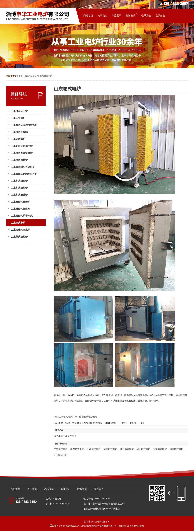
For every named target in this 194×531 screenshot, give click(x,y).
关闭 (124, 423)
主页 (18, 76)
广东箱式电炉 (60, 449)
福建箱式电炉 (176, 449)
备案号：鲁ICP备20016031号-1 (66, 526)
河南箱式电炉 (110, 449)
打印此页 (110, 423)
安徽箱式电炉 (160, 449)
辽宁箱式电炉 (60, 455)
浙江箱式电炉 (127, 449)
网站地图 (86, 526)
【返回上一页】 (137, 423)
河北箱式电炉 (143, 449)
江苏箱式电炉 (93, 449)
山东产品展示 (30, 76)
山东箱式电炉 (46, 76)
